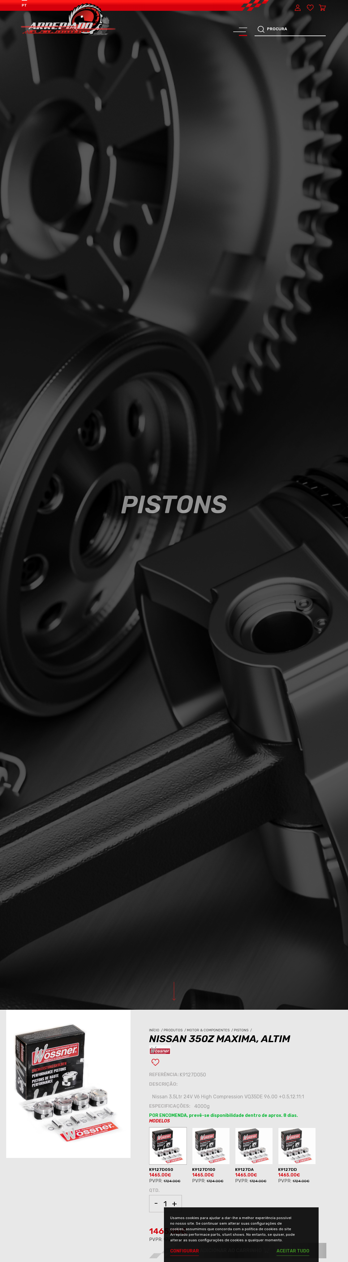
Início (156, 1030)
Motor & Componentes (210, 1030)
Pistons (243, 1030)
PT (24, 5)
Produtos (175, 1030)
